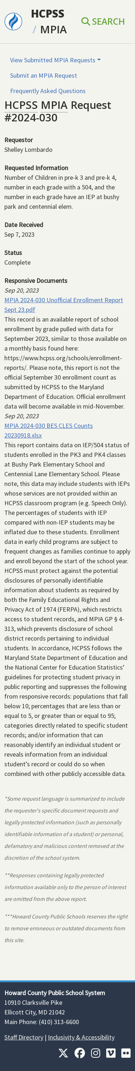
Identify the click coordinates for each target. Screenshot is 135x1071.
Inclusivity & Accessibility (81, 1037)
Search (103, 21)
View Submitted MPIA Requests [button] (52, 60)
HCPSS (47, 13)
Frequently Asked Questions (48, 91)
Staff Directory (23, 1037)
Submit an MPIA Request (43, 75)
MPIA (53, 29)
